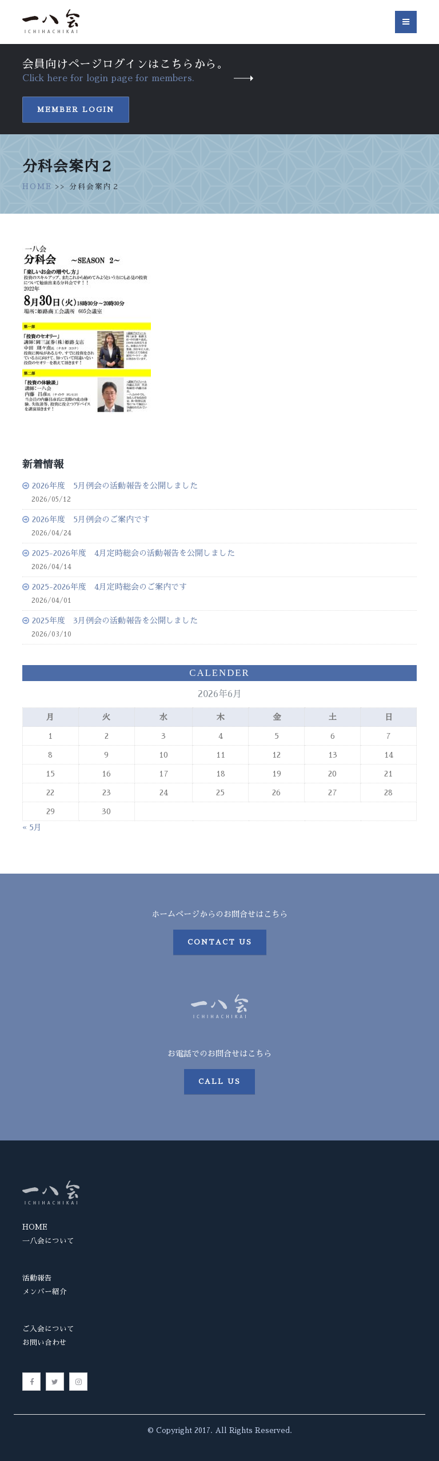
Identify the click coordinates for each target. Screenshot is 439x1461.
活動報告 (37, 1278)
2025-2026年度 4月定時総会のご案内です (109, 587)
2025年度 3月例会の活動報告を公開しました (115, 621)
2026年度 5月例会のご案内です (91, 519)
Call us (219, 1081)
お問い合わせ (44, 1342)
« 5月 (32, 827)
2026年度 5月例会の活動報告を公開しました (115, 486)
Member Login (75, 109)
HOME (37, 186)
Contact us (219, 942)
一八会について (48, 1240)
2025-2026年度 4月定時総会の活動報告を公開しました (133, 553)
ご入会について (48, 1328)
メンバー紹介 (44, 1291)
